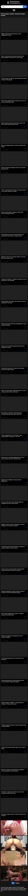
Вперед (17, 883)
